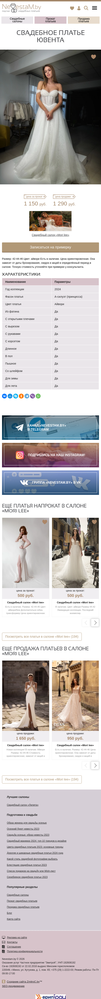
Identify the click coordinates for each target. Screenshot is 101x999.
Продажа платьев (84, 20)
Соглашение (14, 946)
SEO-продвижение (13, 986)
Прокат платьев (50, 20)
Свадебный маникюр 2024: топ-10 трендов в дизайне (36, 841)
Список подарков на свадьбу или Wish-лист (31, 871)
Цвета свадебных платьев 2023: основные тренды (35, 847)
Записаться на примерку (50, 247)
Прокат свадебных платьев (22, 901)
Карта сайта (13, 919)
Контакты (12, 942)
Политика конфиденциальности (25, 951)
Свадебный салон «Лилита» (22, 805)
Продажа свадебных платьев (23, 907)
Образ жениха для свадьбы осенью (27, 822)
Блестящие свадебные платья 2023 (27, 865)
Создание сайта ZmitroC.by (23, 981)
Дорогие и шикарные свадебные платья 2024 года (35, 853)
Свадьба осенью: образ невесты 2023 (28, 835)
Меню (94, 8)
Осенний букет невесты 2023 (23, 828)
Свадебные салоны (17, 20)
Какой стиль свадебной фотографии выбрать (32, 859)
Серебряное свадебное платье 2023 (27, 877)
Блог (9, 913)
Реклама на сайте (17, 937)
